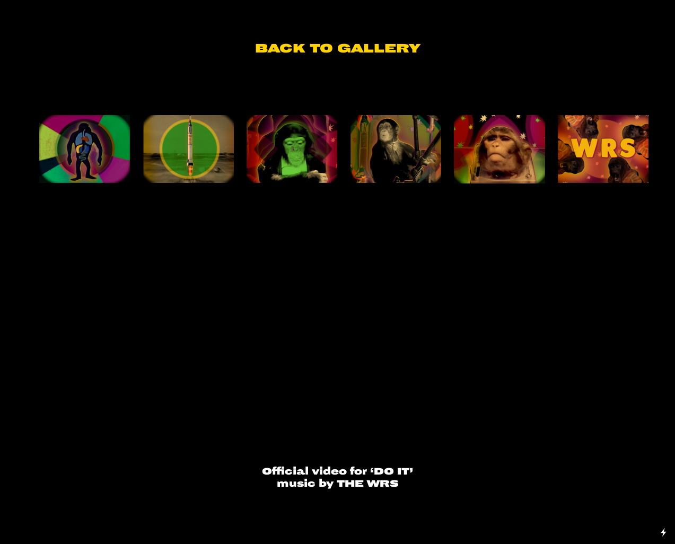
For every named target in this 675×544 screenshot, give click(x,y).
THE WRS (368, 483)
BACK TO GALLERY (337, 48)
